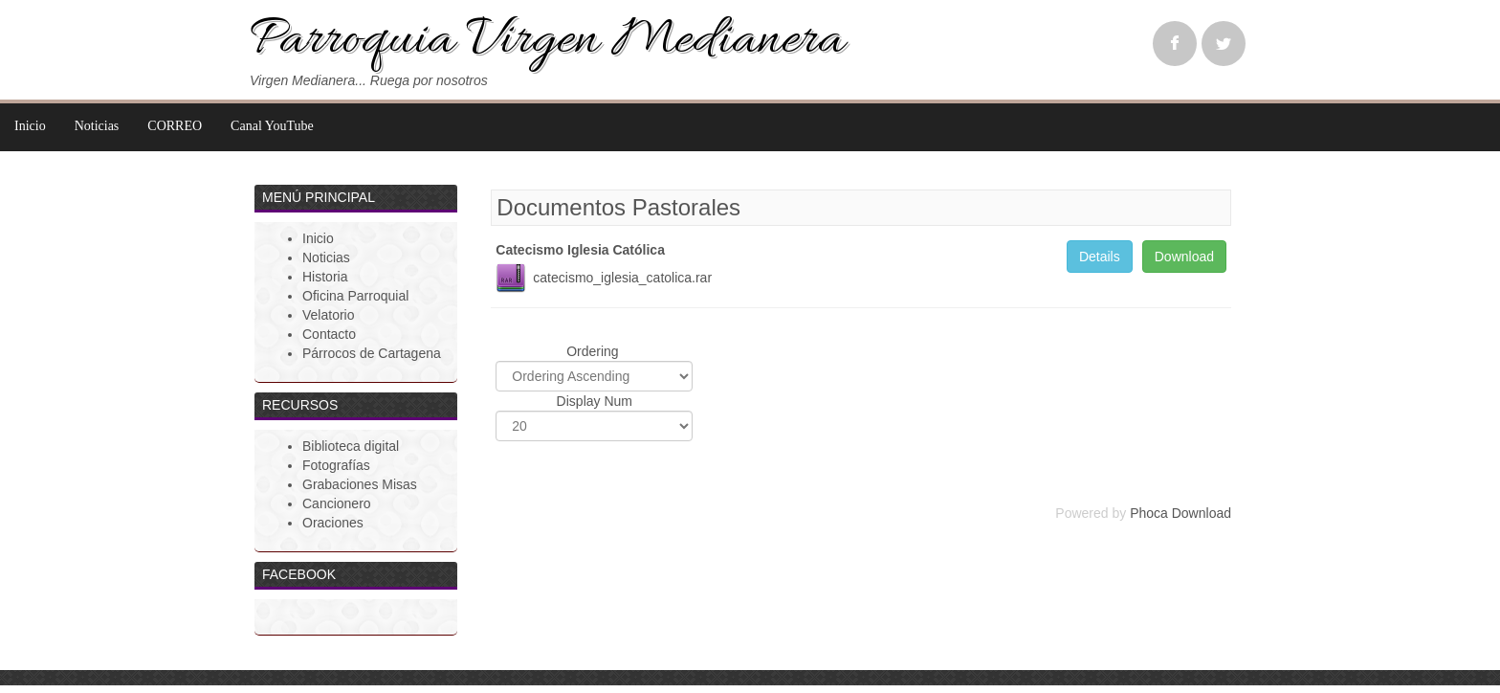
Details (1099, 256)
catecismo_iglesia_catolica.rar (622, 277)
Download (1184, 256)
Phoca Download (1180, 513)
